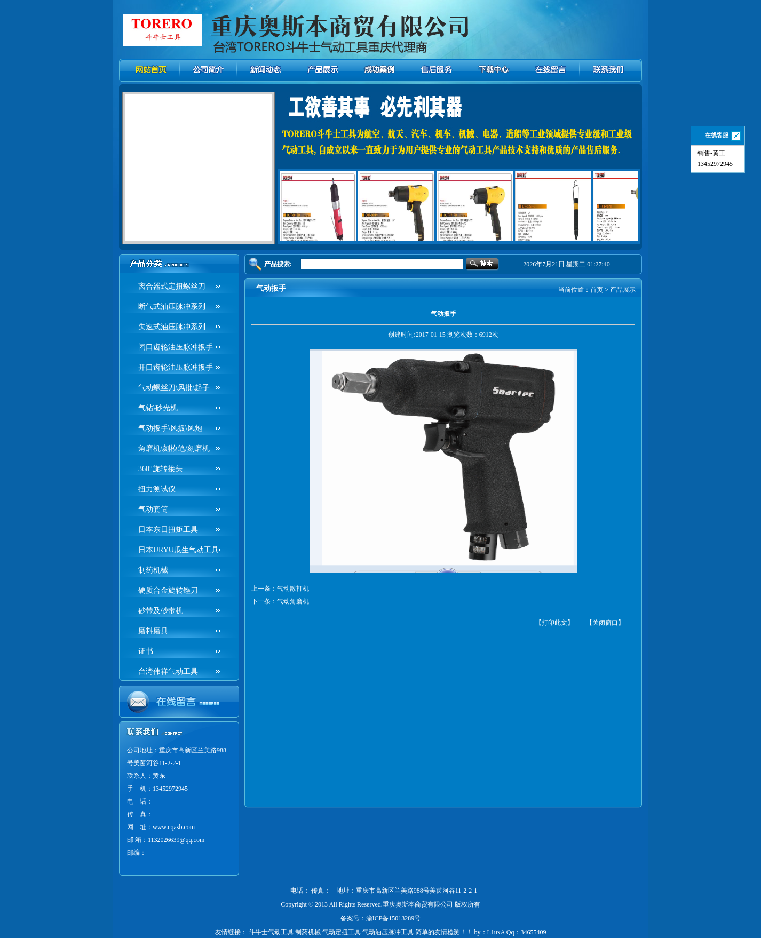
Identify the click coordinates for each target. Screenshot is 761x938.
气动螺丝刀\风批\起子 (174, 388)
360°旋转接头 (160, 469)
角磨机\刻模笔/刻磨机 (174, 448)
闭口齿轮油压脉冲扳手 (175, 347)
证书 (145, 651)
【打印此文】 (554, 622)
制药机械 (153, 570)
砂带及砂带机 (160, 611)
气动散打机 (293, 588)
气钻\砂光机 (158, 408)
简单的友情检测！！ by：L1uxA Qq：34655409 (480, 932)
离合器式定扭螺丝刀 (171, 286)
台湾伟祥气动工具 (168, 671)
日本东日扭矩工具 (168, 530)
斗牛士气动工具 (271, 932)
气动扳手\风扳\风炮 (170, 428)
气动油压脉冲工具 (388, 932)
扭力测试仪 (157, 489)
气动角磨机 (293, 601)
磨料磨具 (153, 631)
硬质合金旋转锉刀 (168, 590)
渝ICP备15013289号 (393, 918)
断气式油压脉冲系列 (171, 307)
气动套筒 (153, 509)
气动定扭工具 (341, 932)
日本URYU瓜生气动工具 (178, 550)
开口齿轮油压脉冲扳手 (175, 367)
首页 (596, 289)
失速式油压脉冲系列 (171, 327)
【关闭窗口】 (605, 622)
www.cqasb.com (174, 827)
